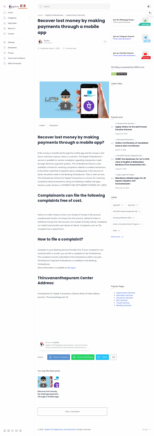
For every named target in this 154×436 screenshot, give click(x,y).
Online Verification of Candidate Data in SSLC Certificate (131, 144)
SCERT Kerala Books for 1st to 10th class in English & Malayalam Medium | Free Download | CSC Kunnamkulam (132, 162)
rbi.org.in (71, 267)
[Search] (74, 6)
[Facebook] (4, 430)
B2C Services (122, 300)
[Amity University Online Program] (127, 224)
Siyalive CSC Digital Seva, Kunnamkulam (60, 429)
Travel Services (123, 303)
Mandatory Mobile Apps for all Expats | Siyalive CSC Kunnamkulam (130, 181)
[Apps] (119, 175)
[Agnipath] (118, 205)
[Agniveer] (133, 205)
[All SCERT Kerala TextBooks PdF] (129, 156)
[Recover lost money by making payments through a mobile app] (48, 382)
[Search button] (41, 6)
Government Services (125, 293)
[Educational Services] (125, 139)
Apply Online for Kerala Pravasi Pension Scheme (131, 128)
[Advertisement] (84, 63)
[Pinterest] (8, 430)
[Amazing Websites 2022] (123, 217)
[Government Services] (125, 123)
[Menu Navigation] (4, 6)
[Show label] (117, 237)
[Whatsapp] (20, 430)
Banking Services (123, 305)
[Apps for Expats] (128, 175)
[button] (149, 6)
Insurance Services (124, 298)
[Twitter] (12, 430)
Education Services (124, 295)
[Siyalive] (47, 40)
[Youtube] (16, 430)
